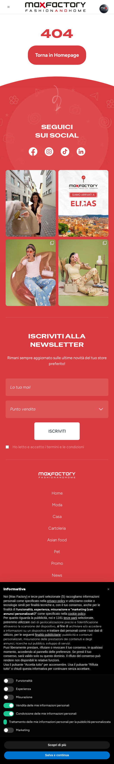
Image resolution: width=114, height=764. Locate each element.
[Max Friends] (104, 8)
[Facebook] (33, 151)
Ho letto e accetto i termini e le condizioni (48, 446)
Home (57, 493)
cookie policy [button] (76, 613)
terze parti (70, 618)
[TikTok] (65, 151)
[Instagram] (49, 151)
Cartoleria (57, 528)
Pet (57, 551)
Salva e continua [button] (57, 755)
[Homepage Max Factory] (55, 7)
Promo (57, 563)
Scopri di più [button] (57, 745)
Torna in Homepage (57, 55)
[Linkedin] (81, 151)
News (57, 575)
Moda (57, 504)
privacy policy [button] (56, 601)
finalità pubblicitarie (48, 634)
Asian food (57, 539)
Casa (57, 516)
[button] (108, 589)
